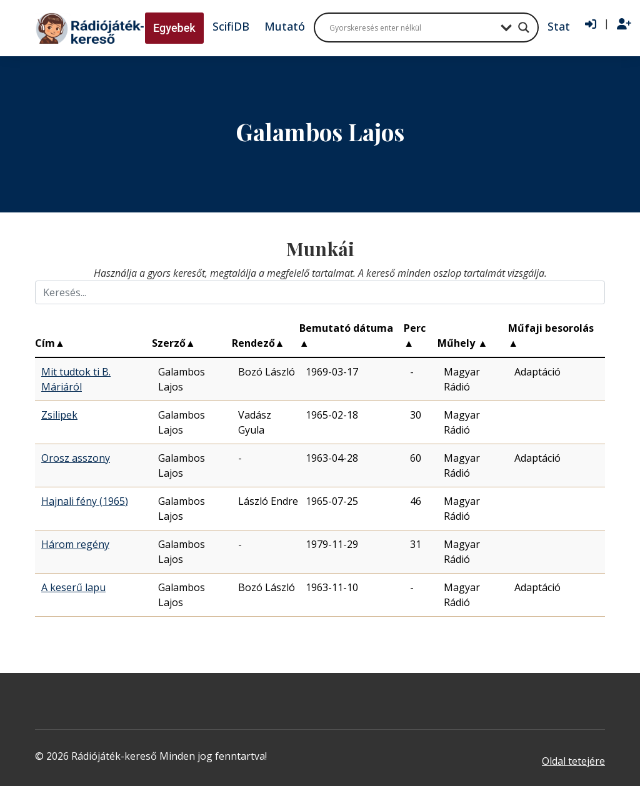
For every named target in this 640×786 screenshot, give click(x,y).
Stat (559, 26)
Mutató (284, 26)
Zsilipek (59, 415)
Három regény (75, 544)
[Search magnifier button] (523, 27)
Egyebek (174, 27)
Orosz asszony (75, 458)
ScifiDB (230, 26)
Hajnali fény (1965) (84, 501)
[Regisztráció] (624, 24)
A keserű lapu (73, 587)
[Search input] (411, 27)
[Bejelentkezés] (590, 24)
